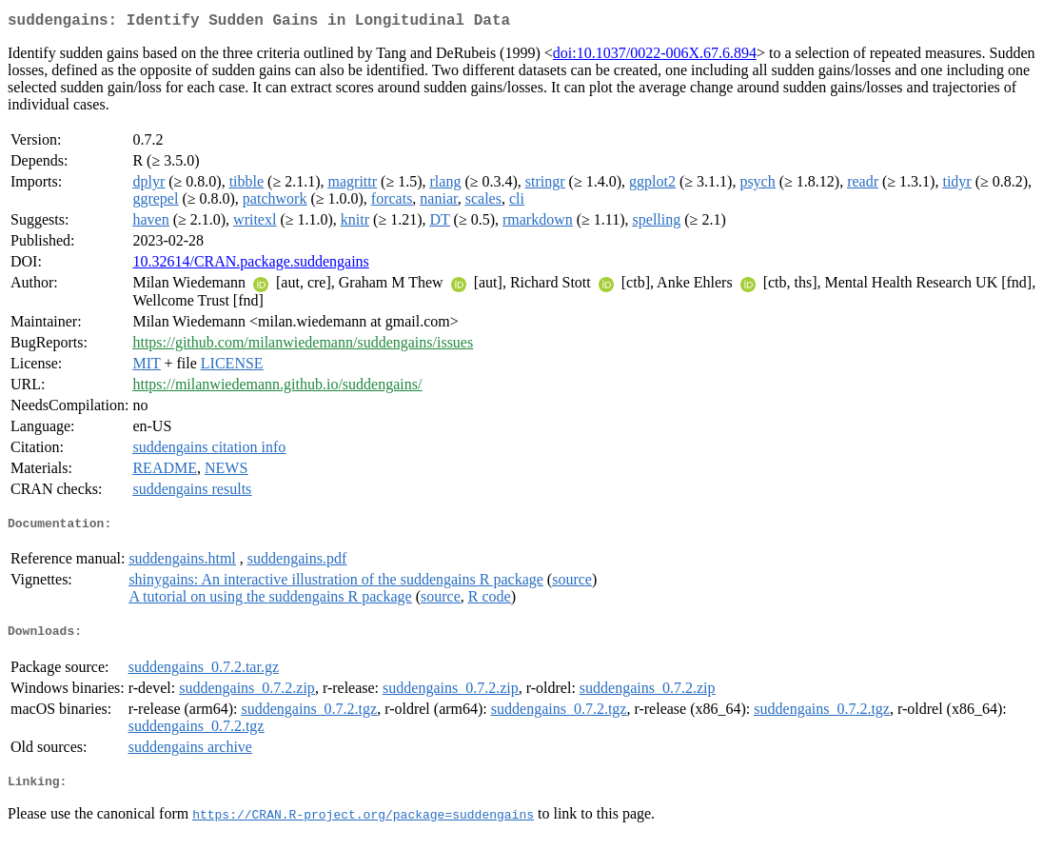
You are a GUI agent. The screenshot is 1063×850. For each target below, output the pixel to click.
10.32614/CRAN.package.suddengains (250, 265)
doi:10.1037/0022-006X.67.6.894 (655, 57)
